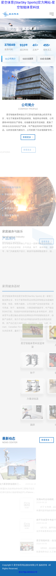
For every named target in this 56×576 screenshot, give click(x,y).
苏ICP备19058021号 (28, 572)
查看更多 (27, 137)
